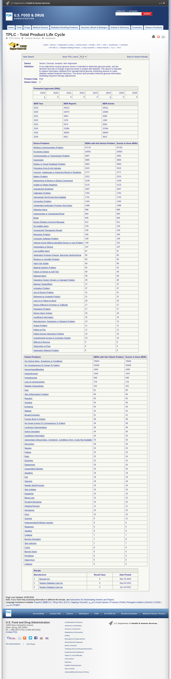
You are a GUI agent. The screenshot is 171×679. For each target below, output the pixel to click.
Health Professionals (73, 665)
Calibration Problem (42, 193)
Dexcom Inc (44, 579)
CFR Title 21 (53, 48)
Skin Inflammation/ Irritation (37, 394)
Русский (83, 602)
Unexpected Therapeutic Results (47, 230)
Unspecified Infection (34, 469)
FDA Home (14, 38)
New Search (28, 57)
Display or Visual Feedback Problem (49, 164)
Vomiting (28, 402)
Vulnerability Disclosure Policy (77, 672)
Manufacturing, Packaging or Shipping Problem (54, 321)
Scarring (28, 518)
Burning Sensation (33, 539)
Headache (29, 494)
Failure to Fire (39, 330)
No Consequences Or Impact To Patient (42, 365)
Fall (26, 477)
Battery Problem (40, 176)
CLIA (113, 48)
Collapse (28, 535)
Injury (27, 514)
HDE (104, 45)
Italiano (140, 602)
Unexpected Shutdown (43, 189)
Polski (122, 602)
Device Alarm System (42, 313)
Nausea (28, 448)
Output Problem (40, 325)
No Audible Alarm (41, 226)
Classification (113, 45)
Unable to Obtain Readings (45, 185)
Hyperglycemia (31, 373)
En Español (133, 11)
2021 (36, 116)
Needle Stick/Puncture (34, 485)
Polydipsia (29, 556)
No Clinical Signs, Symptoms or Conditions (43, 361)
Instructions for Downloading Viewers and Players (92, 600)
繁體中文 (47, 602)
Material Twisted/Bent (42, 284)
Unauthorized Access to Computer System (52, 338)
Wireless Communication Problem (48, 147)
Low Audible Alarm (41, 251)
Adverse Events (81, 45)
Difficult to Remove (41, 342)
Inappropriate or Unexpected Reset (48, 214)
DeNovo (53, 45)
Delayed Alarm (39, 276)
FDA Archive (70, 669)
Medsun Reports (103, 48)
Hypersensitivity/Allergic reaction (39, 523)
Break (36, 218)
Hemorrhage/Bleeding (34, 369)
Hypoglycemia (31, 378)
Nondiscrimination (129, 614)
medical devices (33, 38)
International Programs (74, 642)
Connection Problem (42, 201)
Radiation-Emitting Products (70, 48)
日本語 (157, 602)
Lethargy (28, 564)
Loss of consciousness (35, 382)
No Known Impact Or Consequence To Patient (45, 423)
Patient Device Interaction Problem (48, 334)
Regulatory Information (74, 632)
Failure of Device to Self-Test (46, 272)
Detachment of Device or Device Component (53, 181)
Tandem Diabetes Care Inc (51, 583)
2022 (36, 120)
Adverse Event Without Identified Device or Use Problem (58, 243)
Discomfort (29, 444)
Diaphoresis (30, 465)
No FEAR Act (110, 614)
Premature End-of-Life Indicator (47, 168)
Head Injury (30, 560)
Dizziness (29, 460)
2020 (36, 112)
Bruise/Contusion (32, 415)
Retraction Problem (41, 234)
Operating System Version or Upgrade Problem (54, 280)
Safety (67, 635)
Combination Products (74, 622)
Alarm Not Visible (41, 263)
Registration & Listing (66, 45)
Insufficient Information (43, 317)
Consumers (69, 659)
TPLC (119, 48)
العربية (91, 602)
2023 (36, 124)
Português (131, 602)
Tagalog (74, 602)
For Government (13, 644)
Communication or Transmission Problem (51, 156)
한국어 (66, 602)
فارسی (9, 605)
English (16, 605)
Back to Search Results (137, 57)
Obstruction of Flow (41, 346)
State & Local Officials (73, 655)
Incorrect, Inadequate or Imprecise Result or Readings (57, 172)
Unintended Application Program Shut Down (52, 205)
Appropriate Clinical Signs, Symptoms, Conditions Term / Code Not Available (58, 440)
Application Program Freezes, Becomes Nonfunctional (57, 255)
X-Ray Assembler (88, 48)
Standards (124, 45)
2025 (36, 132)
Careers (69, 614)
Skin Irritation (30, 489)
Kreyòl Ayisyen (102, 602)
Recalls (91, 45)
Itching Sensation (32, 431)
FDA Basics (84, 614)
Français (114, 602)
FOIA (96, 614)
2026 (36, 137)
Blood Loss (29, 498)
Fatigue (28, 452)
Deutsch (149, 602)
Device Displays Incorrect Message (48, 222)
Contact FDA (55, 614)
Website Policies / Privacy (154, 614)
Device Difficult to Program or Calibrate (50, 305)
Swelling (28, 531)
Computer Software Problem (45, 238)
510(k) (45, 45)
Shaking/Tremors (32, 506)
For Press (31, 644)
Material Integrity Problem (44, 267)
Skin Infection (31, 543)
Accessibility (38, 614)
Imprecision (38, 160)
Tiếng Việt (57, 602)
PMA (98, 45)
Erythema (29, 407)
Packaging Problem (42, 309)
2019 (36, 108)
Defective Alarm (40, 210)
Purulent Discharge (33, 502)
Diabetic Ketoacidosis (34, 386)
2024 (36, 128)
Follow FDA (121, 11)
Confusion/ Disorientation (36, 427)
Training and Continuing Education (78, 649)
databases (50, 38)
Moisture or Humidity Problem (46, 259)
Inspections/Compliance (74, 652)
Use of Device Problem (43, 292)
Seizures (28, 481)
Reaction (28, 398)
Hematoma (29, 510)
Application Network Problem (46, 350)
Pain (27, 390)
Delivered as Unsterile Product (46, 296)
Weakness (29, 527)
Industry (68, 662)
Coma (27, 547)
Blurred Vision (31, 551)
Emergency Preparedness (75, 639)
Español (38, 602)
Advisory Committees (73, 626)
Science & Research (73, 629)
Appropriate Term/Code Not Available (49, 197)
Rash (27, 456)
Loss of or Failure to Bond (44, 301)
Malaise (28, 411)
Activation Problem (41, 288)
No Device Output (41, 152)
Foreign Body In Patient (35, 419)
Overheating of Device (43, 247)
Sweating (29, 473)
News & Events (71, 645)
